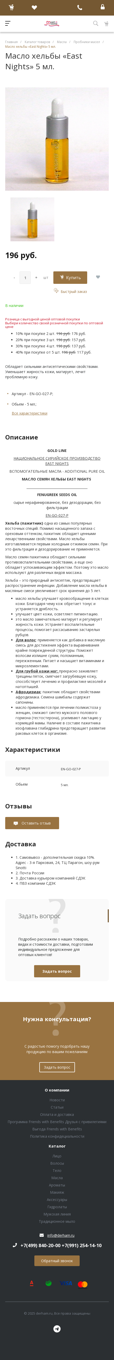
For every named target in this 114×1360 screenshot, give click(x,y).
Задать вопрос (57, 971)
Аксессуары (57, 1199)
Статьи (57, 1107)
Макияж (57, 1192)
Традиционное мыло (57, 1221)
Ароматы (57, 1185)
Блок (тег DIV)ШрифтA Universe (52, 24)
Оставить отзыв (36, 823)
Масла (57, 1177)
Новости (57, 1099)
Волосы (57, 1163)
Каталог (57, 1146)
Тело (57, 1170)
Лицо (57, 1155)
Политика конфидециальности (57, 1136)
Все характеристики (29, 413)
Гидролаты (57, 1206)
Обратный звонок (57, 1260)
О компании (57, 1090)
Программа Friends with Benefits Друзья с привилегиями (57, 1121)
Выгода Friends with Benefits (57, 1129)
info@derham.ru (60, 1235)
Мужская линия (57, 1214)
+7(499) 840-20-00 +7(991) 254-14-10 (61, 1245)
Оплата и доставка (57, 1114)
